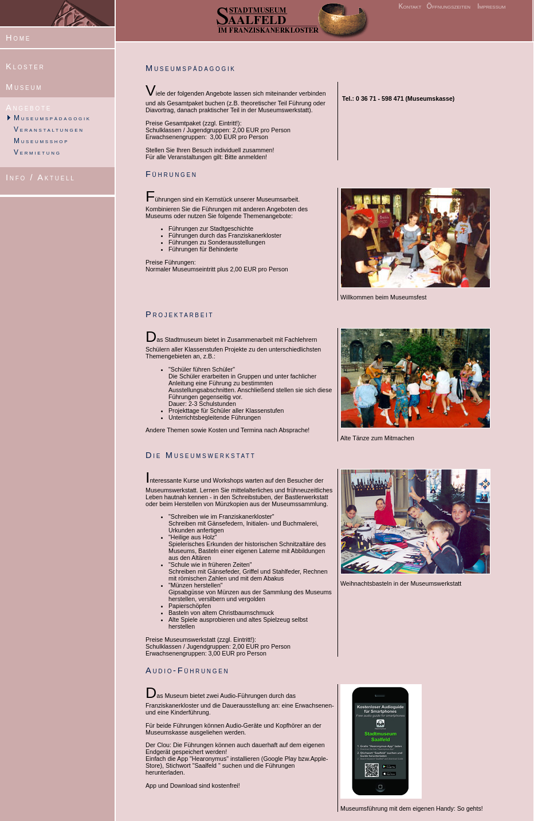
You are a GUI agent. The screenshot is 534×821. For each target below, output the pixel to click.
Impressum (491, 6)
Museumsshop (41, 141)
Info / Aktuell (41, 177)
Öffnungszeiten (447, 6)
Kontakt (409, 6)
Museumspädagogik (52, 118)
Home (18, 37)
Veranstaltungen (49, 129)
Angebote (29, 107)
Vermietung (37, 152)
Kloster (25, 66)
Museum (24, 87)
